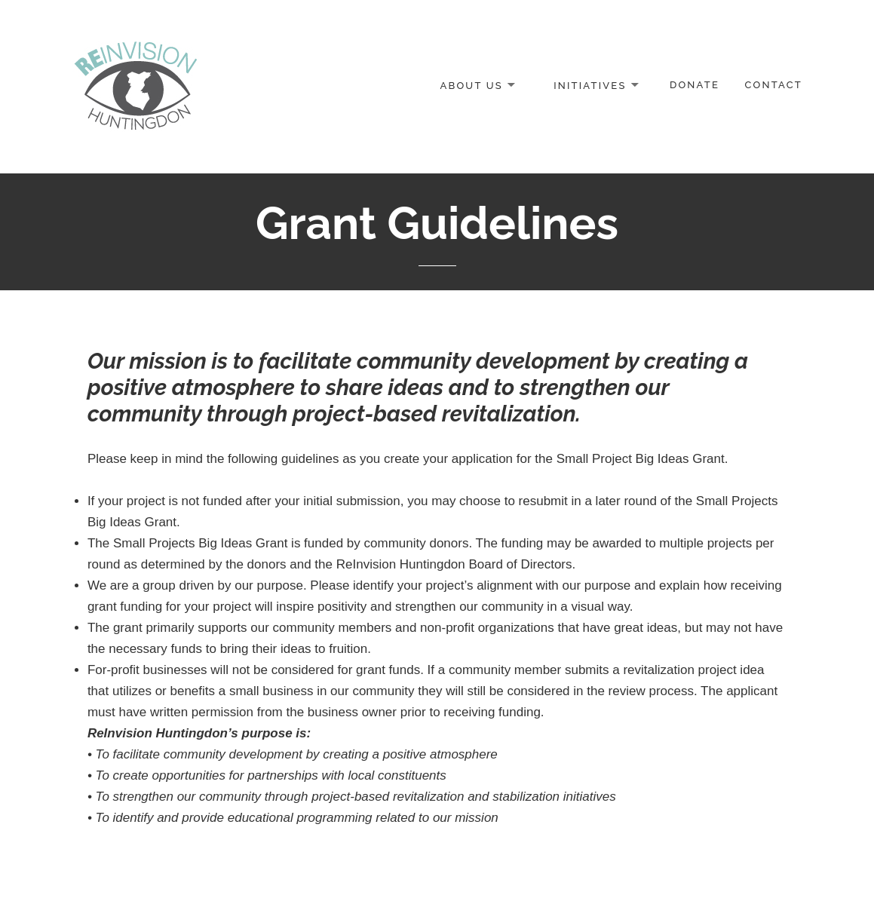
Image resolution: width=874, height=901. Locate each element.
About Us (471, 84)
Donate (694, 84)
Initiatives (590, 84)
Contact (773, 84)
